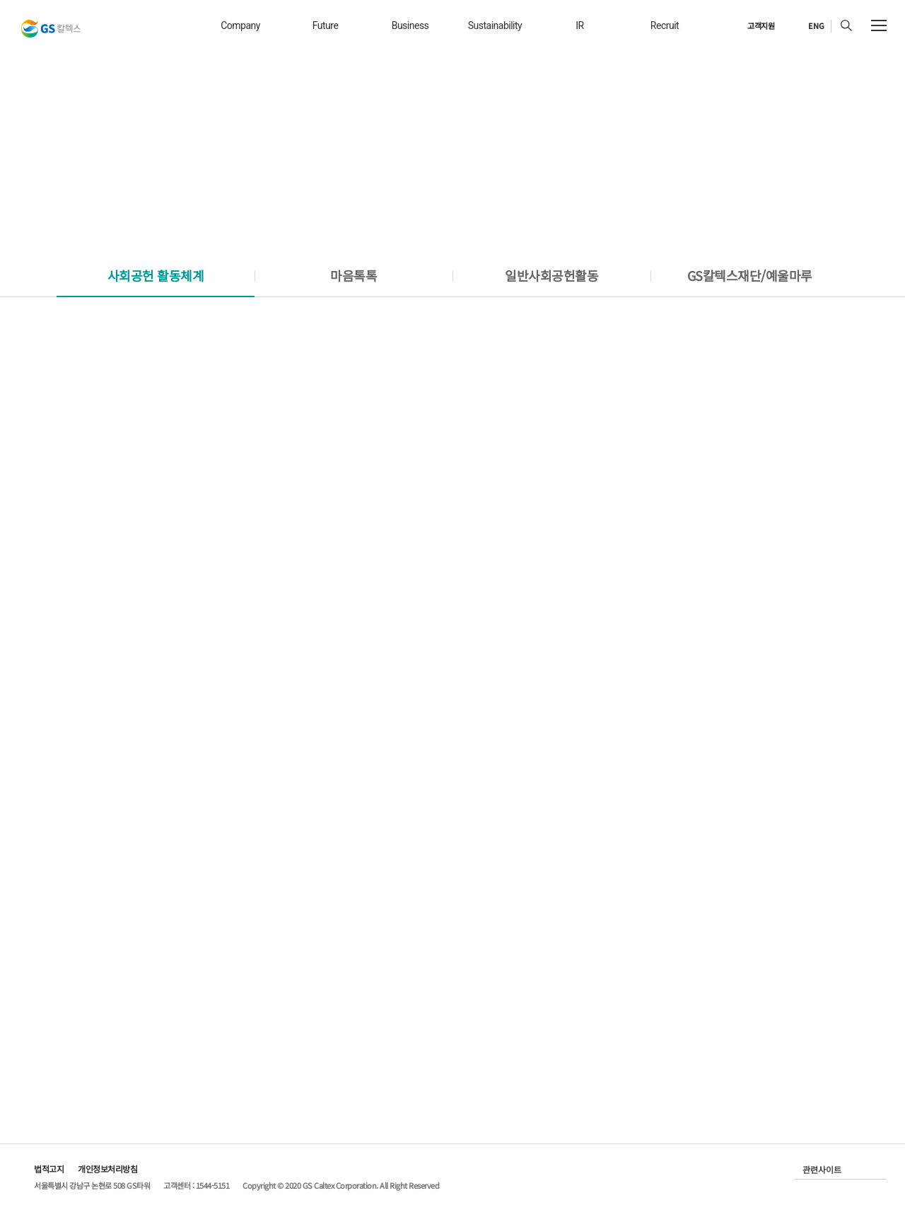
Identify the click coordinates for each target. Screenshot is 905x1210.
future (326, 25)
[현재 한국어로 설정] (808, 26)
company (240, 25)
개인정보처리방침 (107, 1169)
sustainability (495, 25)
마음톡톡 (353, 275)
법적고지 (49, 1169)
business (410, 25)
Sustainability (793, 106)
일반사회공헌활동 (551, 275)
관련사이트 (821, 1169)
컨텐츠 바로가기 (0, 0)
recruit (664, 25)
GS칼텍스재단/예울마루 (749, 275)
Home (732, 106)
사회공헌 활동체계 (155, 275)
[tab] (156, 275)
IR (579, 25)
